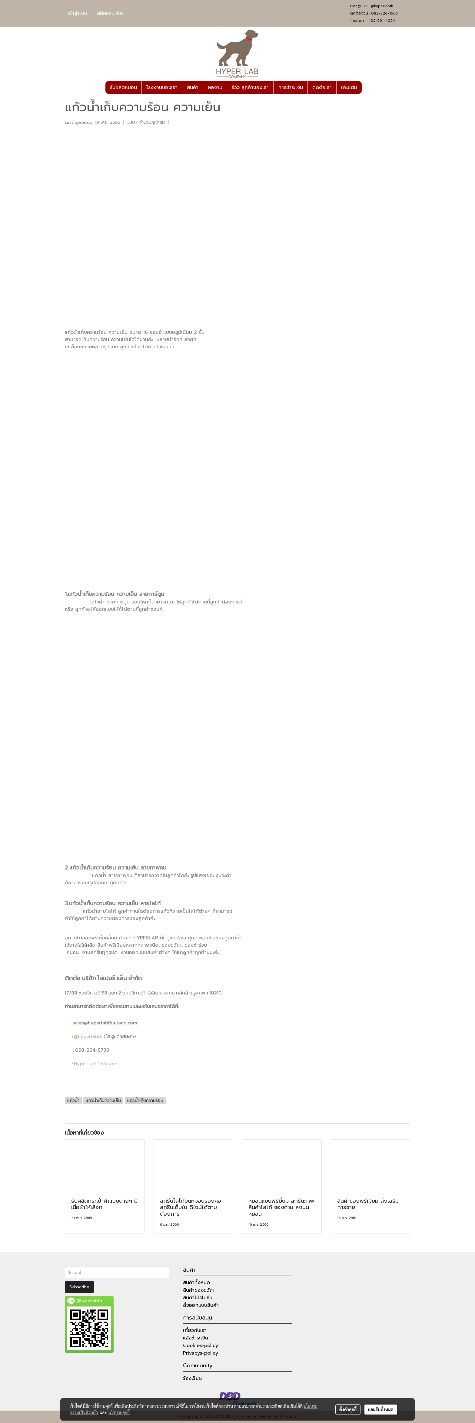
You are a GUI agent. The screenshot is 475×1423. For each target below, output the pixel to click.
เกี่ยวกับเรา (195, 1330)
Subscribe (79, 1287)
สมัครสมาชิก (110, 13)
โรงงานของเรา (162, 87)
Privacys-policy (200, 1353)
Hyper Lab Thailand (96, 1063)
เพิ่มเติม (349, 87)
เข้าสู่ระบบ (77, 13)
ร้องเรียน (192, 1378)
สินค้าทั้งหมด (196, 1282)
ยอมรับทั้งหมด (381, 1409)
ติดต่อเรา (322, 87)
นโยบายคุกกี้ (119, 1412)
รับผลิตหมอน (123, 87)
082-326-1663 (384, 13)
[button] (367, 87)
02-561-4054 (382, 20)
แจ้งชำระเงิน (195, 1338)
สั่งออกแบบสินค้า (201, 1305)
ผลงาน (215, 87)
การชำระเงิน (290, 87)
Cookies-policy (200, 1345)
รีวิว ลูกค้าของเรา (250, 87)
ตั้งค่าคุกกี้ (348, 1409)
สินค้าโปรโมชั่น (197, 1297)
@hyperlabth (381, 6)
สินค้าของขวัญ (198, 1290)
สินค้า (192, 87)
